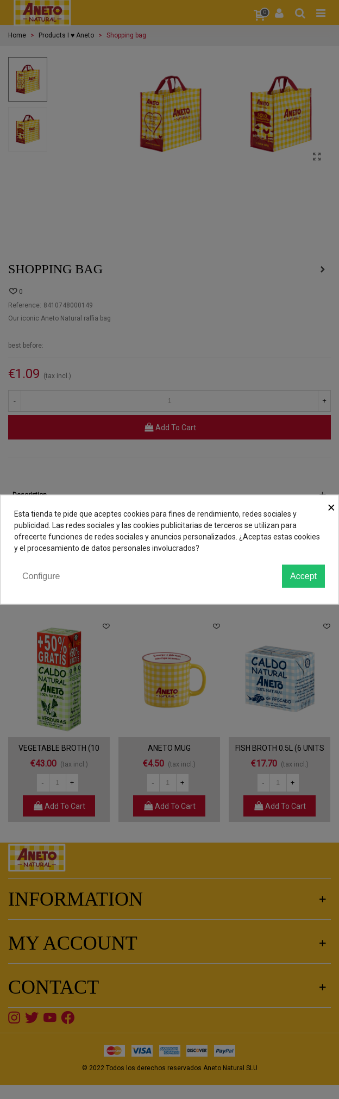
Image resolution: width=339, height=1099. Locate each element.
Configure (41, 575)
